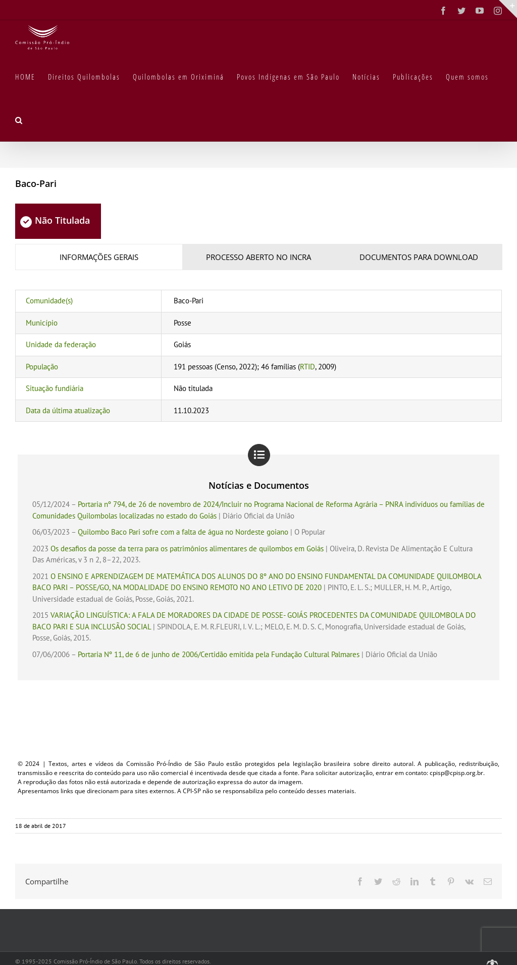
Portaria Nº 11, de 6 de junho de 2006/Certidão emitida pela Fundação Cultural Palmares (218, 654)
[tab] (99, 257)
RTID (307, 366)
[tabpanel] (258, 356)
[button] (19, 119)
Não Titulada (55, 220)
